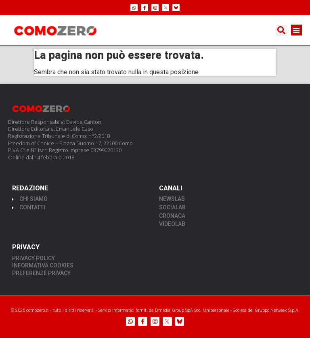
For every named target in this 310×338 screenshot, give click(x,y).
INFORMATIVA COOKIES (42, 265)
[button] (281, 30)
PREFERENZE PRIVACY (41, 273)
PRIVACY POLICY (33, 258)
